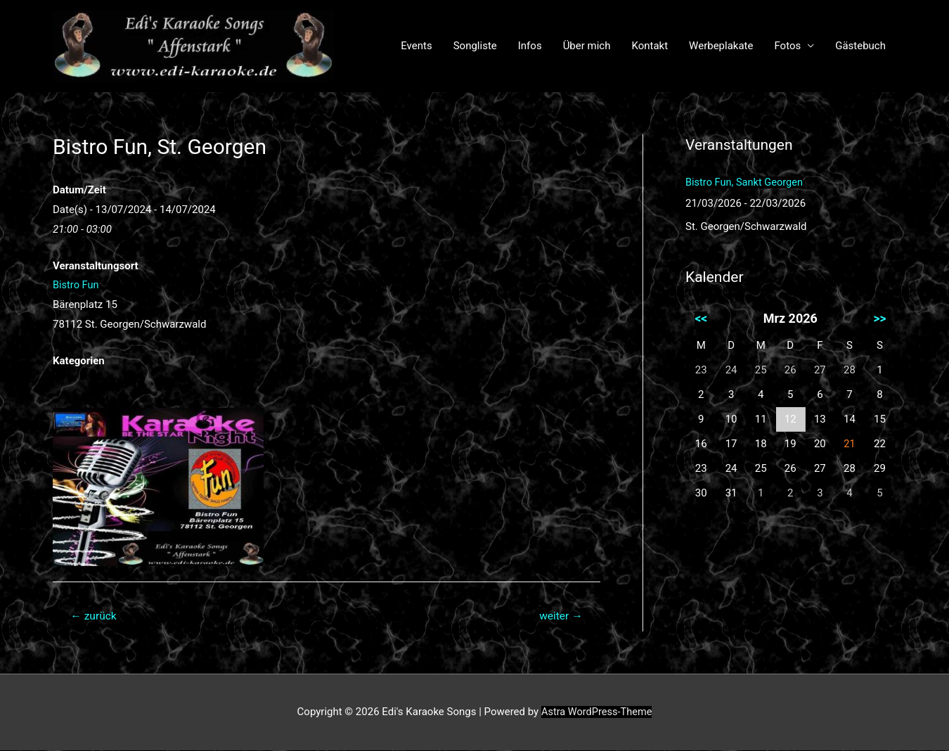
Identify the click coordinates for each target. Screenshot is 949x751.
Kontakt (649, 45)
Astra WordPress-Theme (596, 712)
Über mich (587, 45)
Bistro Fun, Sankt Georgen (745, 182)
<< (701, 318)
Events (416, 45)
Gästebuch (860, 45)
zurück (94, 616)
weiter (560, 616)
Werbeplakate (721, 45)
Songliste (475, 45)
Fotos (787, 45)
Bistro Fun (77, 284)
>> (879, 318)
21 (850, 443)
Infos (530, 45)
